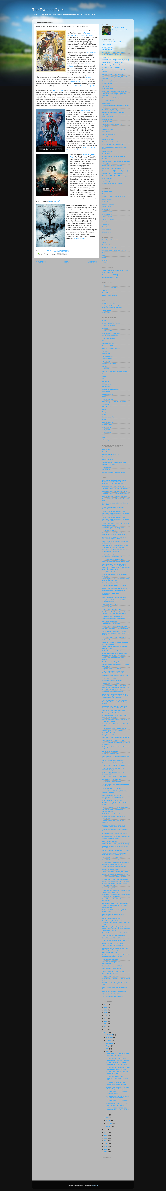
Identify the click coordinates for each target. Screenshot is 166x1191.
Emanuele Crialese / (113, 618)
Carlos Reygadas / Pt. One (115, 871)
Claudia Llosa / (113, 765)
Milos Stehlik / (111, 918)
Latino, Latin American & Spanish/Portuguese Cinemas (112, 306)
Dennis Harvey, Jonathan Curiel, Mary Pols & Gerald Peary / (115, 707)
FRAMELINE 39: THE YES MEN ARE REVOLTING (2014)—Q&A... (118, 1068)
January (109, 1126)
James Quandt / (115, 850)
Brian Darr (105, 452)
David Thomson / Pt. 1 (115, 938)
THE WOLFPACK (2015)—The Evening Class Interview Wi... (116, 1083)
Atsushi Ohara (58, 90)
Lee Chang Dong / (114, 637)
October (109, 1040)
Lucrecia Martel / (111, 788)
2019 (106, 1021)
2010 (106, 1141)
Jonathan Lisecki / (114, 763)
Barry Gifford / (112, 680)
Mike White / (114, 991)
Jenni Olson (106, 469)
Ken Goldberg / (110, 683)
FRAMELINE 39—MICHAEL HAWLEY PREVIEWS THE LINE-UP (117, 1078)
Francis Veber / (110, 976)
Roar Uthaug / (110, 959)
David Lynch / (111, 779)
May (107, 1115)
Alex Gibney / (109, 678)
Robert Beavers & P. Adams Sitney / (114, 533)
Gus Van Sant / (112, 966)
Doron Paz (86, 155)
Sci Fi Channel (107, 293)
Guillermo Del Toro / (114, 626)
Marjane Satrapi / (111, 888)
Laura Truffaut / (112, 943)
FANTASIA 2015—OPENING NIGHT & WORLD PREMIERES (117, 1097)
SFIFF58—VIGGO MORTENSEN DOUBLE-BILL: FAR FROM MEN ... (117, 1109)
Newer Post (41, 262)
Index (108, 303)
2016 (106, 1029)
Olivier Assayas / (113, 528)
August (108, 1046)
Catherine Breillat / (114, 588)
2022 (106, 1013)
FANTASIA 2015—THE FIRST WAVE (118, 1100)
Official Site (86, 147)
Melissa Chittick (107, 607)
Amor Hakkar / (113, 691)
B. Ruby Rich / (114, 876)
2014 (106, 1129)
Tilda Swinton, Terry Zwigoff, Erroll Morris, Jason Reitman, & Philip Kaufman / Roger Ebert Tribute (116, 928)
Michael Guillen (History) (110, 454)
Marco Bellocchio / (115, 561)
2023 (106, 1010)
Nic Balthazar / (109, 530)
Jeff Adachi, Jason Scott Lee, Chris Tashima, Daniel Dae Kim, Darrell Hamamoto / (114, 481)
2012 (106, 1135)
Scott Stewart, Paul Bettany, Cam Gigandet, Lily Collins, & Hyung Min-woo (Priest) (116, 922)
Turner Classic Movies (109, 295)
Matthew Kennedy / (113, 740)
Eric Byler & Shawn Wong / (111, 594)
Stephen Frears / (111, 668)
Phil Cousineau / (112, 616)
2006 (106, 1152)
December (109, 1035)
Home (67, 262)
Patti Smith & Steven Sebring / (114, 910)
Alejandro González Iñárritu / (114, 728)
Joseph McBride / (113, 798)
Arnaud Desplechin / (115, 628)
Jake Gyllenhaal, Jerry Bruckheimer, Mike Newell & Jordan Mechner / (115, 687)
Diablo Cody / (112, 609)
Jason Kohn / (110, 751)
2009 (106, 1143)
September (110, 1043)
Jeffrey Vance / (111, 968)
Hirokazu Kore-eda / (110, 753)
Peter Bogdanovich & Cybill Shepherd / (115, 579)
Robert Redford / (113, 860)
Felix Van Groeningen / (111, 962)
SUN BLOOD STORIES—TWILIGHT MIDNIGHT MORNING (117, 1054)
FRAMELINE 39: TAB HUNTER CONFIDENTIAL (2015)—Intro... (117, 1063)
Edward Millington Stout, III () (114, 472)
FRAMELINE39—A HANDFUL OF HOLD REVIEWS (117, 1072)
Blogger (95, 1185)
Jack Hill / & (113, 710)
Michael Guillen (119, 27)
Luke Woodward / (112, 996)
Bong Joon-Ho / (110, 735)
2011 (106, 1138)
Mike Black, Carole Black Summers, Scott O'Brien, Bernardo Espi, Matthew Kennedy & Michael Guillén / (116, 566)
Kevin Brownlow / (113, 590)
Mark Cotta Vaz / (110, 973)
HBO (103, 285)
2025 (106, 1007)
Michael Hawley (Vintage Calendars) (114, 462)
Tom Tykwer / (109, 952)
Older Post (92, 262)
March (108, 1120)
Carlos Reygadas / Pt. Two (115, 874)
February (109, 1123)
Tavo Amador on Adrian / (114, 496)
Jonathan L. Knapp (108, 464)
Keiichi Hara (91, 53)
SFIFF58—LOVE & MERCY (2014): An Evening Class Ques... (117, 1104)
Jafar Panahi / (109, 841)
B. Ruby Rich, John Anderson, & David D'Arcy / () (116, 880)
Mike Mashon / (112, 795)
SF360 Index (106, 312)
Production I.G (76, 81)
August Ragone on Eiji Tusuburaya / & (114, 854)
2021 (106, 1015)
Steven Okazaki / (116, 836)
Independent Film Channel (111, 288)
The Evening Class (48, 10)
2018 (106, 1024)
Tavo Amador (106, 449)
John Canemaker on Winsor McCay (114, 597)
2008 (106, 1146)
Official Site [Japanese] (83, 86)
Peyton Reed (85, 110)
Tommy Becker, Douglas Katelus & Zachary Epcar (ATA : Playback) (114, 538)
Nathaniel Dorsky (108, 640)
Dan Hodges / (111, 713)
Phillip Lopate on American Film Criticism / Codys (113, 769)
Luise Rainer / (112, 857)
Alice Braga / (110, 583)
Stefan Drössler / (112, 651)
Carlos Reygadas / (114, 866)
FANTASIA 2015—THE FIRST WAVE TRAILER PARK (118, 1092)
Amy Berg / (113, 559)
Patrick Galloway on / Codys (115, 675)
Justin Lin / (112, 760)
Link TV (104, 290)
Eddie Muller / (111, 814)
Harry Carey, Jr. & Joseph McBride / (114, 600)
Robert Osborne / (110, 838)
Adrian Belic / (112, 556)
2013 (106, 1132)
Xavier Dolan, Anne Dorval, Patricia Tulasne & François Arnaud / (115, 632)
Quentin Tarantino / (116, 933)
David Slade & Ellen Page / (115, 903)
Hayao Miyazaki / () (115, 807)
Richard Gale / (114, 672)
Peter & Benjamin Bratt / (114, 585)
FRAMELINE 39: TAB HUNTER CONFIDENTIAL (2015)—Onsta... (117, 1059)
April (108, 1118)
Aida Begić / (108, 554)
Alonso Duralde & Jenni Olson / (114, 654)
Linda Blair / (110, 572)
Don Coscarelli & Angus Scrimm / (114, 612)
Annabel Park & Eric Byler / (115, 843)
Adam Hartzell (107, 457)
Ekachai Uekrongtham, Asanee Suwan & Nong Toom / (115, 955)
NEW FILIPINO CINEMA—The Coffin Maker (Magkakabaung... (118, 1088)
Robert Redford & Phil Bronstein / (115, 863)
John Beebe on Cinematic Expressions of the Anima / (115, 546)
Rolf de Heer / (111, 624)
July (107, 1049)
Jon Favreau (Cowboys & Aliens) (113, 662)
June (108, 1051)
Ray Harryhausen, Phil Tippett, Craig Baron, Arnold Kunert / (116, 701)
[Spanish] (111, 389)
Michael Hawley (107, 459)
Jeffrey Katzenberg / (115, 737)
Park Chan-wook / (110, 604)
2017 (106, 1027)
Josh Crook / (109, 621)
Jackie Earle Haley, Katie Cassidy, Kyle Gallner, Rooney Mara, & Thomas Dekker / (116, 695)
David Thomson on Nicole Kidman (113, 935)
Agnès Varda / (113, 971)
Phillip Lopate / (114, 776)
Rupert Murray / (114, 833)
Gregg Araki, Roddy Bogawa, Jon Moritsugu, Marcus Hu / (115, 513)
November (109, 1037)
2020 (106, 1018)
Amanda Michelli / (112, 800)
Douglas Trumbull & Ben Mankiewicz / (115, 949)
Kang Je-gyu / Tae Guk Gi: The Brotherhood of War (112, 731)
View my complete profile (119, 30)
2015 (106, 1032)
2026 (106, 1004)
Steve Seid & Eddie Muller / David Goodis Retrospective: (116, 891)
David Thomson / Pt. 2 (115, 940)
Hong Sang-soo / (114, 716)
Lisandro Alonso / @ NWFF (114, 486)
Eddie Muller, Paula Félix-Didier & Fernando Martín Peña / (113, 826)
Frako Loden (106, 467)
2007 (106, 1149)
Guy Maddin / (111, 781)
